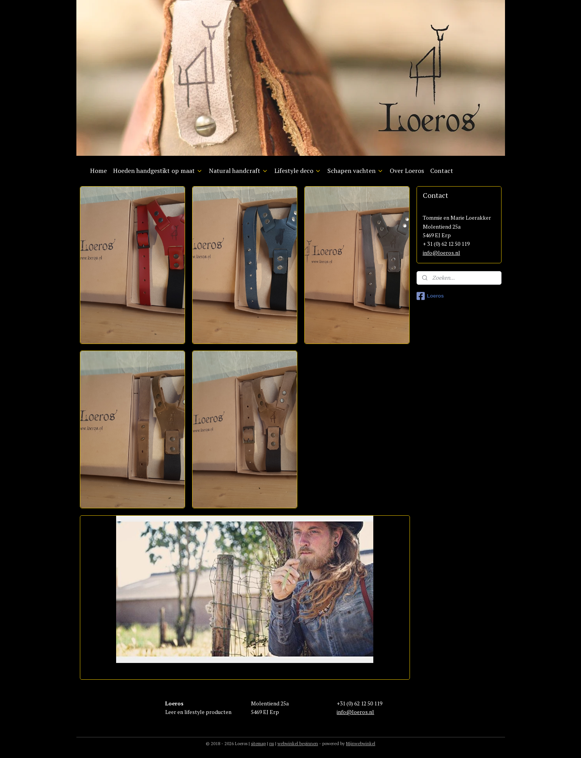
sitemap (258, 743)
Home (98, 170)
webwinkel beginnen (297, 743)
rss (271, 743)
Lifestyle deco (297, 170)
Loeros (430, 296)
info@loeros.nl (441, 252)
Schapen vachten (355, 170)
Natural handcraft (238, 170)
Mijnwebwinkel (360, 743)
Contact (441, 170)
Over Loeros (407, 170)
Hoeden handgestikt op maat (158, 170)
